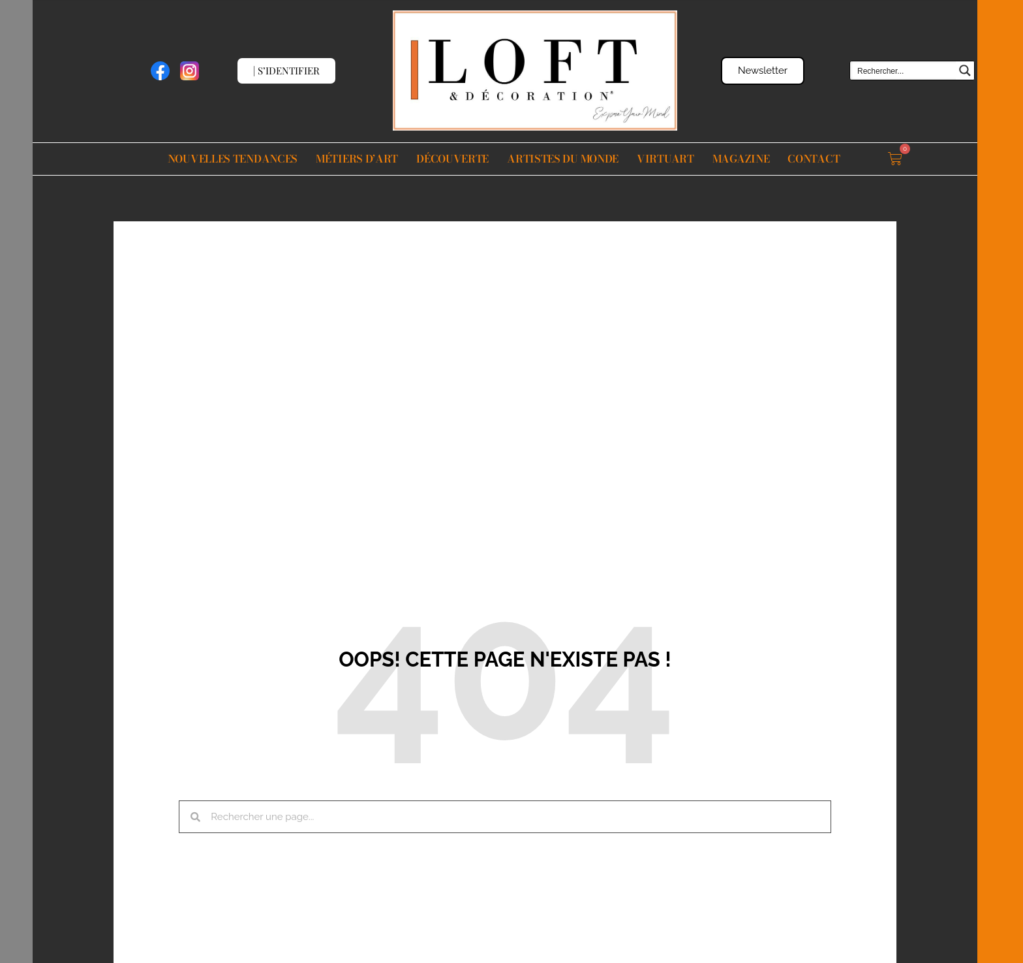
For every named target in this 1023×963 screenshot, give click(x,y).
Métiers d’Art (357, 158)
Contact (813, 158)
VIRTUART (665, 158)
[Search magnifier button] (965, 70)
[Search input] (903, 70)
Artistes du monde (562, 158)
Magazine (741, 158)
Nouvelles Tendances (233, 158)
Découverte (452, 158)
